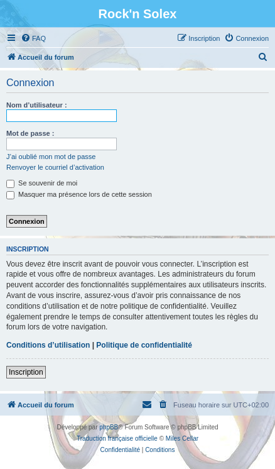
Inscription (26, 372)
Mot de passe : (30, 133)
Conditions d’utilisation (48, 345)
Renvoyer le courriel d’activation (55, 167)
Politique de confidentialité (144, 345)
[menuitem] (33, 38)
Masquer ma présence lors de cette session (79, 194)
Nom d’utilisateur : (36, 105)
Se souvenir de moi (41, 183)
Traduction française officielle (117, 438)
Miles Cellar (182, 438)
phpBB (108, 427)
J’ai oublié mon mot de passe (50, 156)
